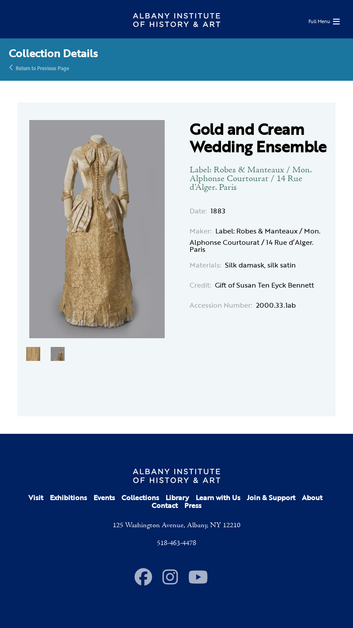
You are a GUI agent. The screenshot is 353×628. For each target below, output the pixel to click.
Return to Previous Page (42, 67)
